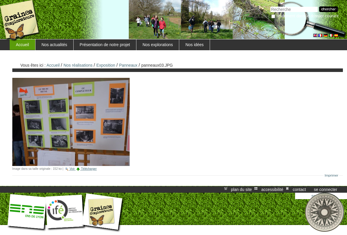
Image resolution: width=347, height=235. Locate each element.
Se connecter (325, 189)
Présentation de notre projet (105, 44)
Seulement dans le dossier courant (307, 16)
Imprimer (331, 175)
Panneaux (128, 65)
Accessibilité (272, 189)
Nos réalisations (78, 65)
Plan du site (241, 189)
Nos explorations (158, 44)
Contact (299, 189)
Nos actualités (54, 44)
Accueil (22, 44)
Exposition (106, 65)
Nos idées (194, 44)
